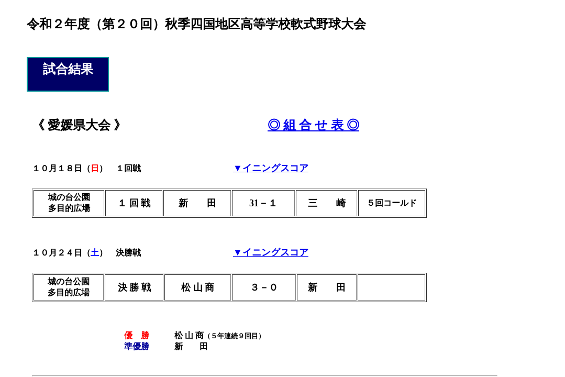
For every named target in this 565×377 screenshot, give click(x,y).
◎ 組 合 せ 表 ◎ (313, 125)
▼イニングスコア (270, 168)
